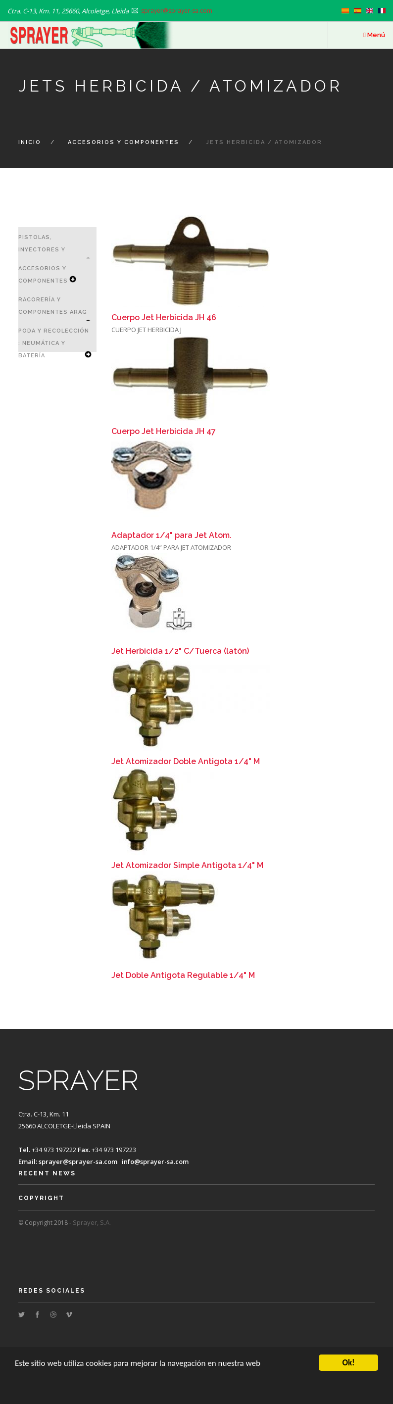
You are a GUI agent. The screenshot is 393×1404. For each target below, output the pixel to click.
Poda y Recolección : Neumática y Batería (53, 343)
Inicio (29, 142)
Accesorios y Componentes (123, 142)
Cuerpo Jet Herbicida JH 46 (163, 317)
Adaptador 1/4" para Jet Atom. (171, 535)
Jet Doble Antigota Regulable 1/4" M (183, 975)
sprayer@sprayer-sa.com (78, 1161)
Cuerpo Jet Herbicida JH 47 (163, 431)
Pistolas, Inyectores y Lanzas (41, 249)
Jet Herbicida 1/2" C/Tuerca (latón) (180, 651)
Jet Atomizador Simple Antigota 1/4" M (187, 865)
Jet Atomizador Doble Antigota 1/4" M (185, 761)
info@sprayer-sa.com (155, 1161)
